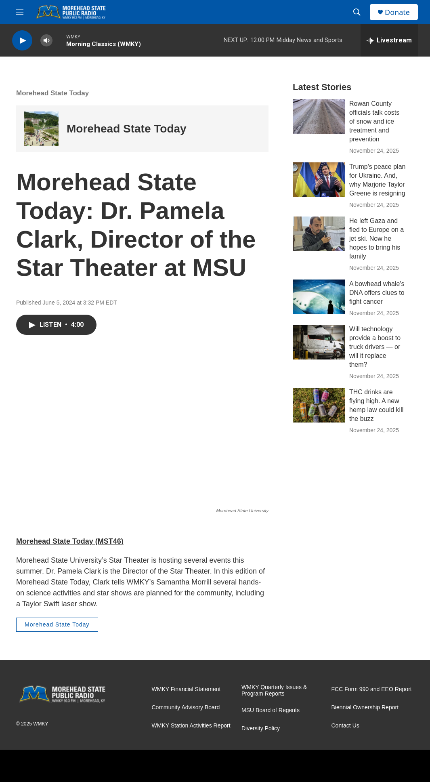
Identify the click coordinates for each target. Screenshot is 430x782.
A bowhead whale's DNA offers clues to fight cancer (377, 292)
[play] (22, 40)
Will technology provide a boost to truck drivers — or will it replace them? (375, 347)
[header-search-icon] (357, 12)
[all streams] (389, 40)
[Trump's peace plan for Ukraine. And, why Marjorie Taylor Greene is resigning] (319, 179)
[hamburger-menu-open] (19, 12)
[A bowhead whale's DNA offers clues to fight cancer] (319, 297)
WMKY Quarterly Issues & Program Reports (274, 690)
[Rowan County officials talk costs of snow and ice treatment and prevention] (319, 116)
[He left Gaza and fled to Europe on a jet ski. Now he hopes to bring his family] (319, 234)
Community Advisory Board (186, 707)
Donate (397, 12)
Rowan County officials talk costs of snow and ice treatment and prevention (374, 121)
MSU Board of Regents (270, 710)
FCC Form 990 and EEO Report (371, 689)
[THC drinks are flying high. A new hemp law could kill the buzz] (319, 405)
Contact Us (345, 726)
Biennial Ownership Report (365, 707)
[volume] (46, 41)
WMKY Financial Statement (186, 689)
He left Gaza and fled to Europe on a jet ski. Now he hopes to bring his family (376, 238)
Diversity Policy (260, 728)
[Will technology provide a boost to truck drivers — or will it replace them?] (319, 342)
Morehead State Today (52, 93)
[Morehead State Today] (41, 128)
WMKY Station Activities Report (191, 726)
